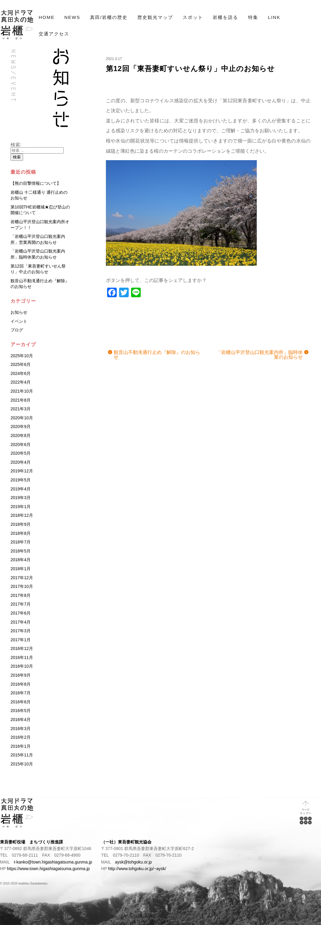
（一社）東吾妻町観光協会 (126, 842)
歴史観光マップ (155, 17)
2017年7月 (20, 604)
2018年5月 (20, 551)
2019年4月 (20, 488)
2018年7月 (20, 542)
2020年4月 (20, 462)
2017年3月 (20, 630)
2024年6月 (20, 373)
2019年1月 (20, 506)
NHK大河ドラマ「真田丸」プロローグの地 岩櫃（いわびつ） (17, 24)
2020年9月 (20, 426)
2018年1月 (20, 568)
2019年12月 (21, 470)
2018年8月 (20, 533)
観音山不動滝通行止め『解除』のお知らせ (157, 355)
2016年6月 (20, 701)
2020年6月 (20, 444)
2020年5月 (20, 453)
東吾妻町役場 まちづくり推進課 (31, 842)
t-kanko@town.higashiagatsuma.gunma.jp (53, 862)
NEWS (72, 17)
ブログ (16, 330)
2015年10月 (21, 764)
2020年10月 (21, 417)
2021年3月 (20, 408)
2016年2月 (20, 737)
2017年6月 (20, 613)
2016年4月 (20, 719)
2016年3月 (20, 728)
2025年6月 (20, 364)
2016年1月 (20, 746)
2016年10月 (21, 666)
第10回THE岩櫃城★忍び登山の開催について (40, 210)
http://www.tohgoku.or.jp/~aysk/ (137, 868)
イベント (18, 321)
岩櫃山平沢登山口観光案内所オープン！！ (39, 224)
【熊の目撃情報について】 (35, 183)
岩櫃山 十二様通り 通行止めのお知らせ (39, 195)
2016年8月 (20, 684)
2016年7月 (20, 692)
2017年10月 (21, 586)
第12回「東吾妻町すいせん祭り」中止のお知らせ (190, 68)
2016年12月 (21, 648)
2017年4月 (20, 622)
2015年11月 (21, 755)
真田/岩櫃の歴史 (109, 17)
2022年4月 (20, 382)
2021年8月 (20, 400)
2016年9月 (20, 675)
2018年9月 (20, 524)
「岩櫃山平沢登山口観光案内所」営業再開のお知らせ (37, 239)
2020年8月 (20, 435)
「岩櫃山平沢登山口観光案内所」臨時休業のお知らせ (259, 355)
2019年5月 (20, 479)
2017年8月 (20, 595)
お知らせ (18, 312)
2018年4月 (20, 559)
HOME (47, 17)
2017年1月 (20, 639)
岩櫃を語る (225, 17)
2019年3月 (20, 497)
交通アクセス (54, 33)
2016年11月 (21, 657)
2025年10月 (21, 355)
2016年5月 (20, 710)
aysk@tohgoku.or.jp (133, 862)
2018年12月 (21, 515)
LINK (274, 17)
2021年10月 (21, 391)
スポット (193, 17)
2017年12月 (21, 577)
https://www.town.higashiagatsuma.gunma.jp (48, 868)
